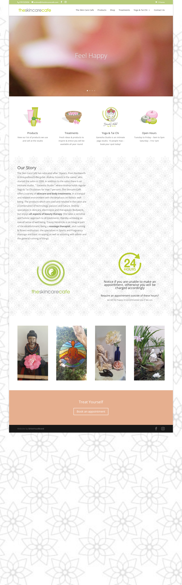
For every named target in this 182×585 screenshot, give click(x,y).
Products (102, 10)
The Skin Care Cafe (85, 10)
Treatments (124, 10)
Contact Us (159, 10)
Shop (112, 10)
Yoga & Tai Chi (140, 10)
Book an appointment (91, 564)
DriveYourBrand (36, 581)
